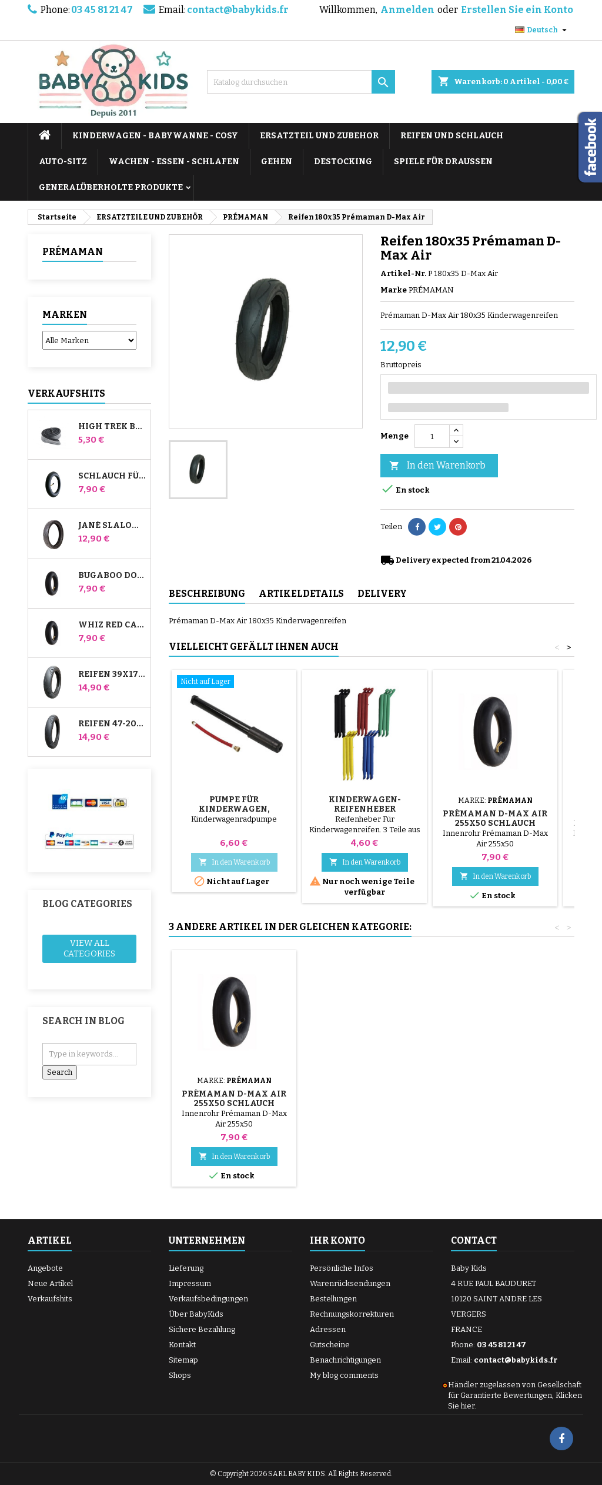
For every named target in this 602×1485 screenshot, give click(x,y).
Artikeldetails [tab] (301, 593)
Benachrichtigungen (345, 1360)
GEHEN (276, 162)
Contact (474, 1240)
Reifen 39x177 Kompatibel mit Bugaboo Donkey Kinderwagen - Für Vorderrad (112, 674)
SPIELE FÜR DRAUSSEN (443, 162)
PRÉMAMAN (72, 251)
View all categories (89, 948)
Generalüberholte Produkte (111, 187)
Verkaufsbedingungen (208, 1298)
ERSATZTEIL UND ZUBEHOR (319, 136)
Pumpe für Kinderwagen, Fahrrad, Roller (234, 809)
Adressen (328, 1329)
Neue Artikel (50, 1283)
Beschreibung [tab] (207, 593)
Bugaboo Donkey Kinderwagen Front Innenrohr (112, 575)
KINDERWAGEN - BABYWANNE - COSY (155, 136)
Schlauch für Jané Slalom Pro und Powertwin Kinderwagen (112, 476)
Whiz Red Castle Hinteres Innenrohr (112, 625)
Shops (180, 1375)
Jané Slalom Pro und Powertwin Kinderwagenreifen (112, 525)
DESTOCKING (343, 162)
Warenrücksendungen (350, 1283)
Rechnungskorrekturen (352, 1314)
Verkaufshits (66, 393)
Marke (393, 289)
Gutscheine (330, 1344)
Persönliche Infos (341, 1268)
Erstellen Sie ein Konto (517, 9)
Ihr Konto (337, 1240)
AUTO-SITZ (63, 162)
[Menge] (432, 436)
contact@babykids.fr (238, 9)
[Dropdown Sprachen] (542, 30)
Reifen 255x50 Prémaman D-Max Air (234, 1098)
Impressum (190, 1283)
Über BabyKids (196, 1314)
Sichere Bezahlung (202, 1329)
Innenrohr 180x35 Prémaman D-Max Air (364, 1098)
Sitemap (183, 1360)
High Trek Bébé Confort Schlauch (112, 426)
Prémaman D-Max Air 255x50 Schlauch (495, 818)
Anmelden (407, 9)
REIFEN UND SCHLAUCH (451, 136)
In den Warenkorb (437, 466)
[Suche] (301, 82)
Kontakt (182, 1344)
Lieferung (186, 1268)
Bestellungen (333, 1298)
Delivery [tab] (382, 593)
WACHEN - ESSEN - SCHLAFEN (174, 162)
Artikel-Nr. (403, 273)
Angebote (45, 1268)
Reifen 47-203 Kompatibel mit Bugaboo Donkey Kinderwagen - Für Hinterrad (112, 724)
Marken (64, 314)
